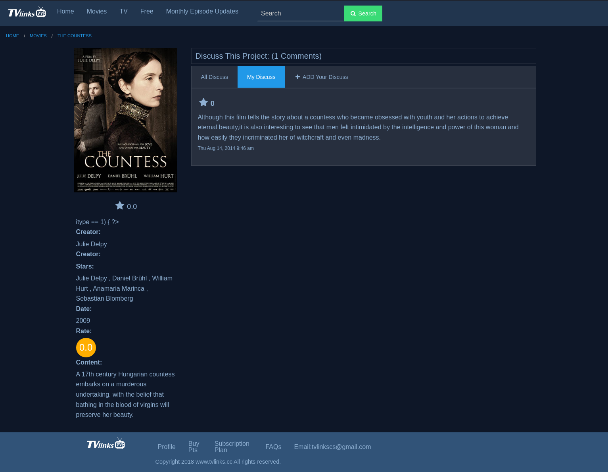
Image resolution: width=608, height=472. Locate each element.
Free (146, 11)
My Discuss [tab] (261, 77)
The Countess (75, 35)
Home (65, 11)
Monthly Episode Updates (202, 11)
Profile (167, 446)
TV (123, 11)
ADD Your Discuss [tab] (321, 77)
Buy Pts (193, 446)
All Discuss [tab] (214, 77)
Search (363, 13)
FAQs (273, 446)
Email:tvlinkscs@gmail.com (332, 446)
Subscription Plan (232, 446)
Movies (97, 11)
